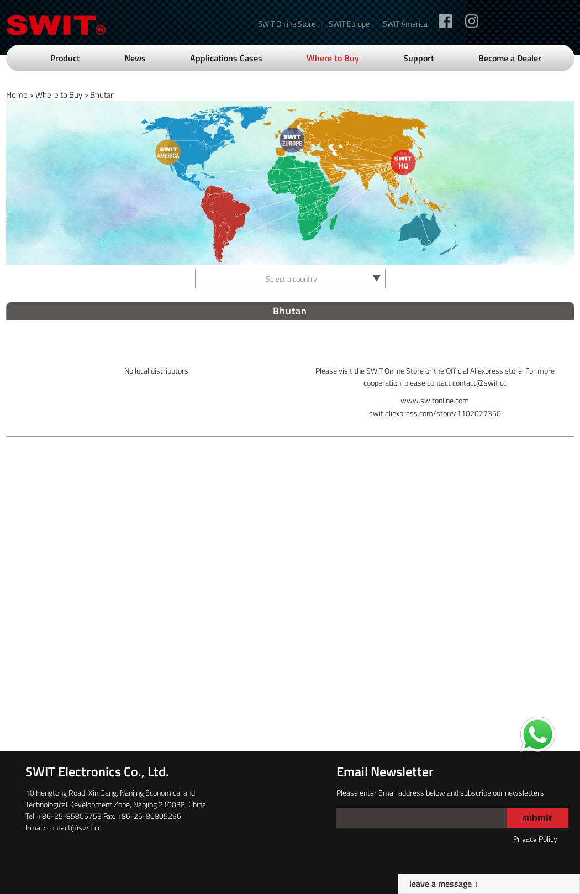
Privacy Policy (535, 838)
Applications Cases (226, 58)
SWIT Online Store (286, 23)
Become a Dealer (509, 58)
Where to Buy (333, 58)
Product (65, 58)
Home (17, 94)
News (135, 58)
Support (418, 58)
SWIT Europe (349, 23)
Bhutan (102, 94)
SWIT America (405, 23)
